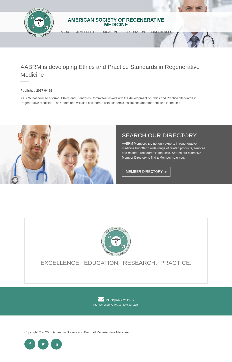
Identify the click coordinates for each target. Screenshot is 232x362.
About (66, 31)
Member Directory (147, 172)
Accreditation (133, 31)
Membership (85, 31)
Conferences (161, 31)
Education (108, 31)
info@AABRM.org (120, 300)
